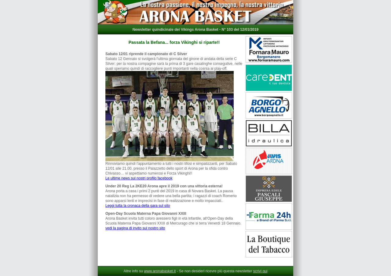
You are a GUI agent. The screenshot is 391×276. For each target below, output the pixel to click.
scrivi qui (260, 271)
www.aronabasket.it (160, 271)
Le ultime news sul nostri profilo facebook (138, 178)
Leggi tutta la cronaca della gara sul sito (137, 205)
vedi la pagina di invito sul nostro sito (135, 228)
